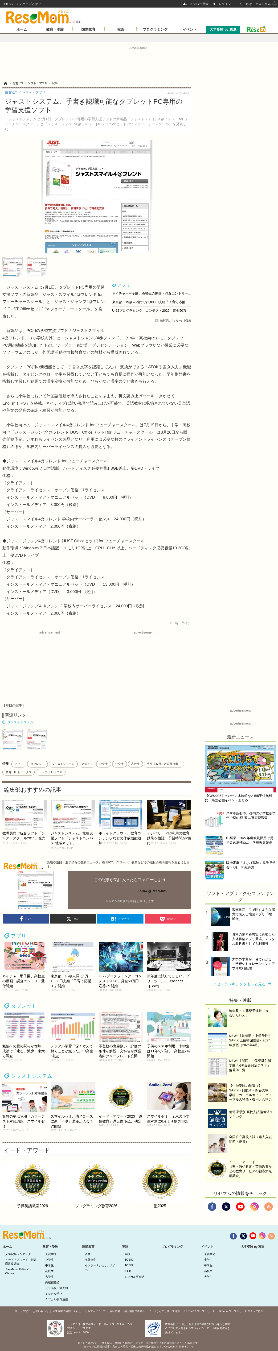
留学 (87, 1254)
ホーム (21, 29)
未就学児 (51, 1254)
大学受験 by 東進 (223, 29)
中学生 (119, 764)
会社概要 (115, 1311)
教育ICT (87, 764)
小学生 (103, 764)
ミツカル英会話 (134, 1276)
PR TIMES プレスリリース (199, 1311)
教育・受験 (55, 29)
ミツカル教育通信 (56, 1299)
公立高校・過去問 (56, 1288)
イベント (190, 29)
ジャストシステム (20, 722)
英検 (127, 1254)
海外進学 (90, 1259)
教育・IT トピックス (19, 772)
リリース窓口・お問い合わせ (32, 1311)
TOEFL (129, 1265)
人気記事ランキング (18, 1254)
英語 (120, 29)
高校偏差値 (52, 1282)
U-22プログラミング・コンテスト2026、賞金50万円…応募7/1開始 (161, 310)
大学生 (49, 1276)
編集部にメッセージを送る (175, 320)
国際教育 (88, 29)
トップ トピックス (50, 772)
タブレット (37, 764)
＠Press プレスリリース (233, 1311)
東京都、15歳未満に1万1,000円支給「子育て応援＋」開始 (155, 302)
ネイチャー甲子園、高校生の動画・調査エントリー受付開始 (156, 293)
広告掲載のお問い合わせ (67, 1311)
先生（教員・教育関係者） (164, 764)
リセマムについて (95, 1311)
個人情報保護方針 (134, 1311)
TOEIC (129, 1259)
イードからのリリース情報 (164, 1311)
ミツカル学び (53, 1293)
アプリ (123, 285)
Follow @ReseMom (152, 891)
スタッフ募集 (255, 1311)
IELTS (128, 1271)
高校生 (135, 764)
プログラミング (155, 29)
